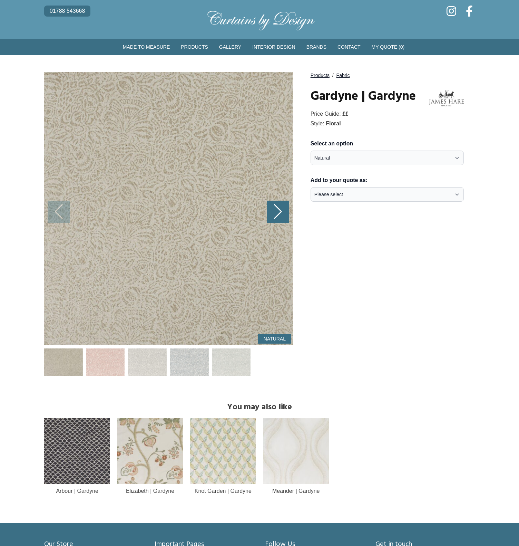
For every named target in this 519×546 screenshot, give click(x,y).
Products (194, 47)
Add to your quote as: (339, 180)
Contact (349, 47)
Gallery (230, 47)
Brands (316, 47)
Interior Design (273, 47)
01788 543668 (67, 11)
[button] (278, 212)
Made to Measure (146, 47)
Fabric (343, 75)
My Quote (388, 47)
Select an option (332, 143)
